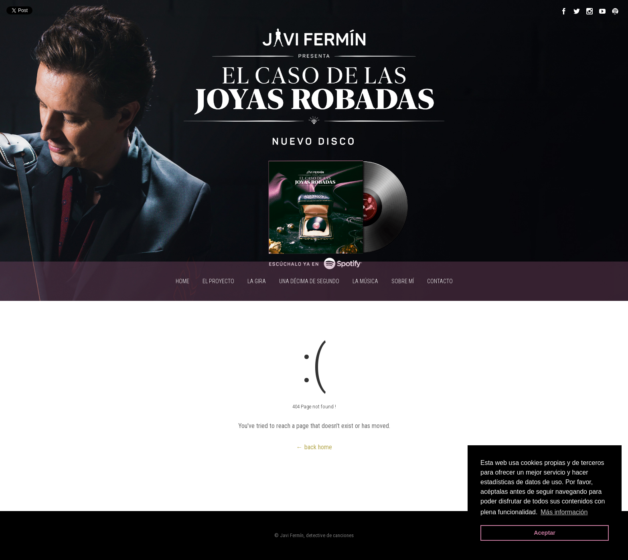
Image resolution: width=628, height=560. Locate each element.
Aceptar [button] (544, 533)
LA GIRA (256, 281)
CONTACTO (440, 281)
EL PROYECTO (218, 281)
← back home (314, 447)
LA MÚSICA (365, 281)
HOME (182, 281)
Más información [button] (564, 512)
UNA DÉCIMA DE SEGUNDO (309, 281)
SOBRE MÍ (402, 281)
